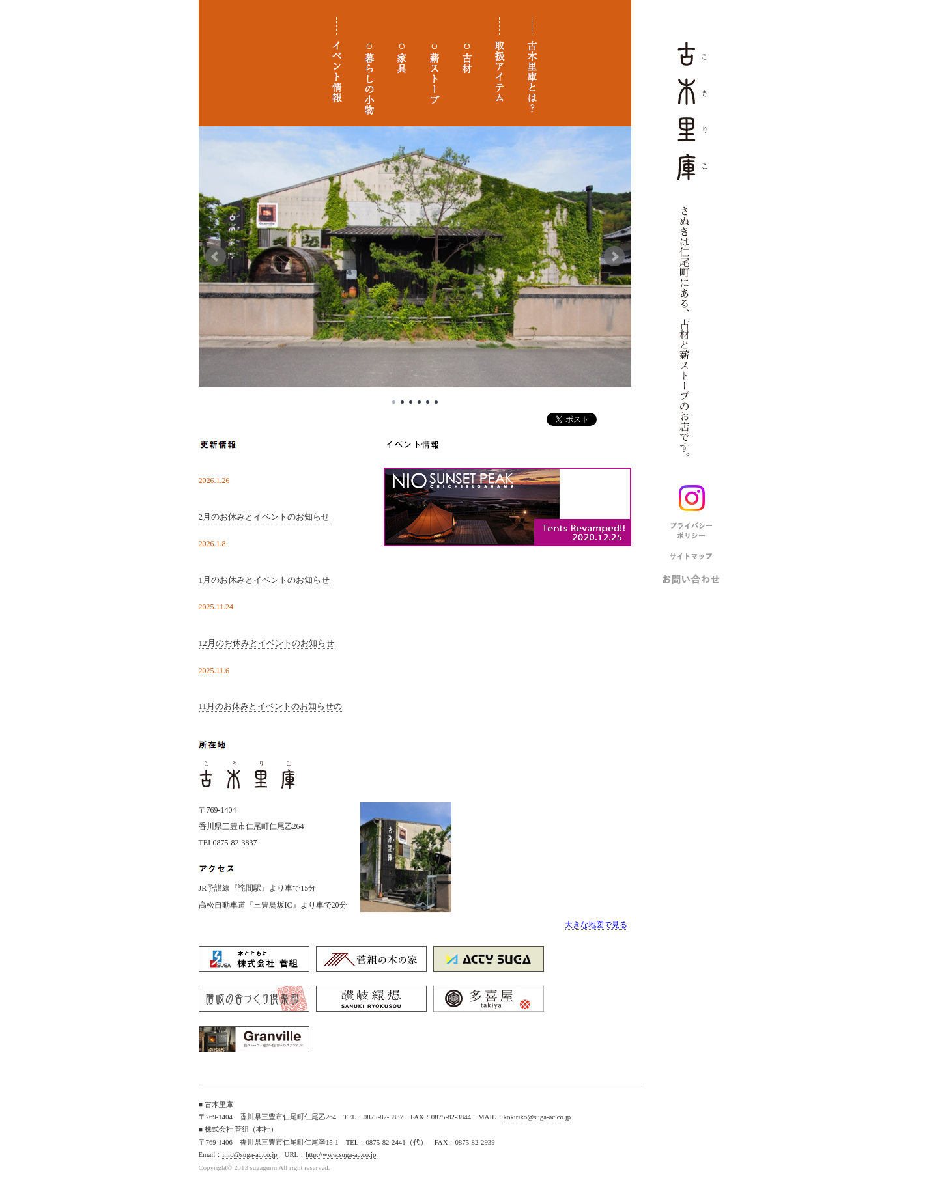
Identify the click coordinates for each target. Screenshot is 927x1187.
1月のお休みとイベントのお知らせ (264, 580)
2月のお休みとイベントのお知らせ (264, 517)
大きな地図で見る (596, 924)
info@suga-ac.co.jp (249, 1154)
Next (614, 256)
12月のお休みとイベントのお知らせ (266, 643)
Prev (215, 256)
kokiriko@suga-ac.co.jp (537, 1117)
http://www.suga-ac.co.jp (341, 1154)
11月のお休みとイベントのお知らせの (271, 706)
